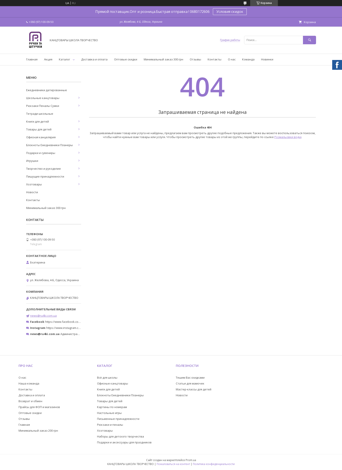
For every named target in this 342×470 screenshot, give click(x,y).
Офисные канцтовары (112, 383)
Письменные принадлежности (118, 419)
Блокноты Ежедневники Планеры (49, 145)
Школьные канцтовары (42, 98)
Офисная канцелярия (41, 137)
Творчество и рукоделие (43, 169)
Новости (32, 192)
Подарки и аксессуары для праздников (124, 442)
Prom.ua (191, 460)
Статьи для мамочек (190, 383)
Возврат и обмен (30, 401)
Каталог (64, 59)
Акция (48, 59)
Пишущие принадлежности (45, 176)
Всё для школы (107, 377)
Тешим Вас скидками (190, 377)
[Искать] (309, 40)
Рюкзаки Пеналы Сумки (42, 106)
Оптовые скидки (125, 59)
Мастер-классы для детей (193, 389)
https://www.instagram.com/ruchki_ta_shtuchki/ (77, 328)
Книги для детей (37, 121)
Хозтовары (34, 184)
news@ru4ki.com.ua (43, 315)
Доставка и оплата (94, 59)
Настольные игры (109, 413)
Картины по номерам (112, 407)
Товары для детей (38, 129)
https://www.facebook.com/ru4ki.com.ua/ (72, 322)
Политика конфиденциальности (214, 464)
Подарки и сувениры (40, 153)
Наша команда (29, 383)
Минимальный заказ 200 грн (38, 430)
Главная (32, 59)
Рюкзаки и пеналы (110, 425)
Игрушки (32, 161)
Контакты (214, 59)
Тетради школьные (39, 114)
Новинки (267, 59)
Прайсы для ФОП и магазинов (39, 407)
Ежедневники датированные (46, 90)
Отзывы (195, 59)
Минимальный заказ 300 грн (163, 59)
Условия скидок (229, 11)
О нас (232, 59)
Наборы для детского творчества (120, 436)
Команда (248, 59)
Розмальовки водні (287, 137)
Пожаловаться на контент (173, 464)
